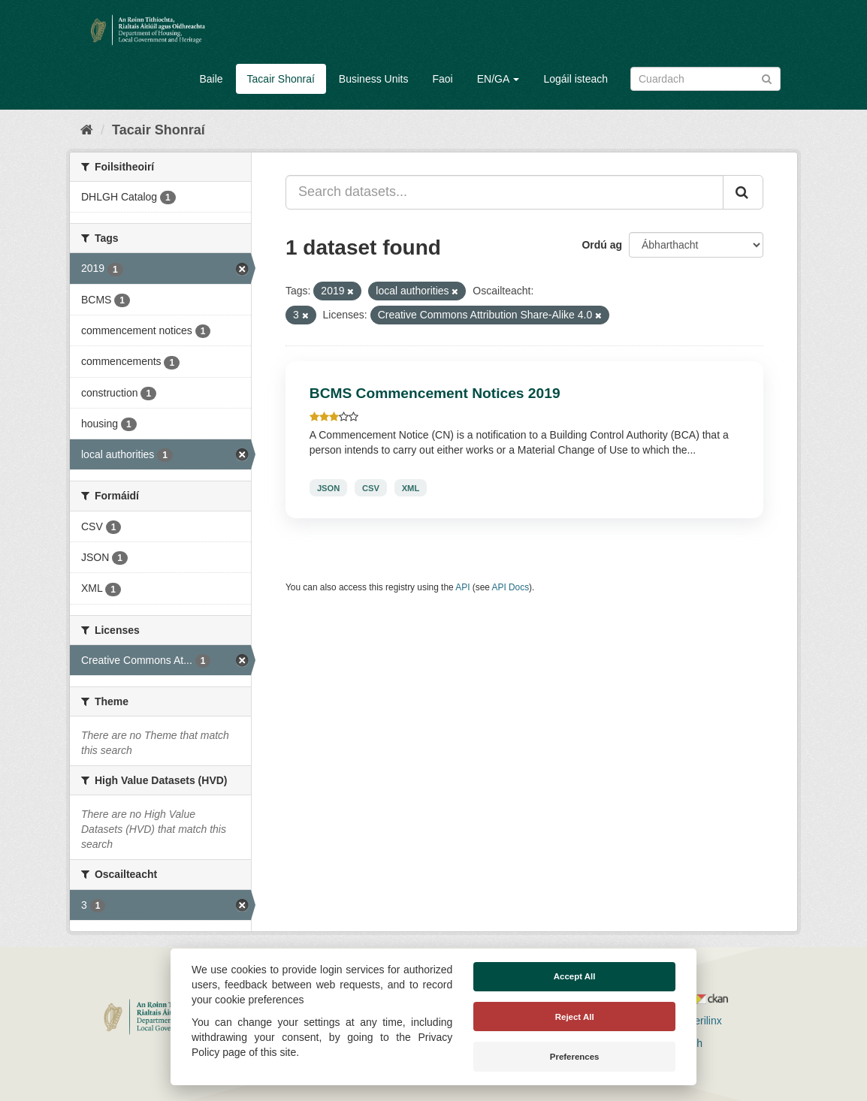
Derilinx (697, 1021)
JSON (328, 487)
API (462, 587)
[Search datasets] (705, 79)
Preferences (575, 1056)
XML (411, 487)
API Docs (511, 587)
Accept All (575, 976)
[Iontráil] (766, 77)
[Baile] (86, 129)
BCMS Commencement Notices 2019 (435, 393)
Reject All (574, 1016)
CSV (370, 487)
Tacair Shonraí (281, 79)
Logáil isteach (575, 79)
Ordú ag (602, 245)
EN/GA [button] (498, 79)
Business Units (374, 79)
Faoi (442, 79)
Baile (210, 79)
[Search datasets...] (504, 192)
